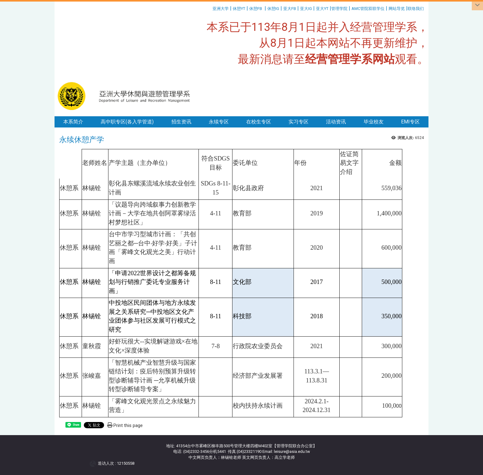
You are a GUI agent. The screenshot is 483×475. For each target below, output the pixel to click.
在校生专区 (258, 122)
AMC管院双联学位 (368, 8)
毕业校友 (374, 122)
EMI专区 (410, 122)
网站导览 (397, 8)
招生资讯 (181, 122)
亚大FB (289, 8)
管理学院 (339, 8)
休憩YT (239, 8)
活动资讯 (336, 122)
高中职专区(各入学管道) (127, 122)
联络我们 (416, 8)
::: (210, 7)
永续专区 (219, 122)
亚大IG (306, 8)
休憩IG (273, 8)
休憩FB (255, 8)
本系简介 (73, 122)
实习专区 (298, 122)
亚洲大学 (221, 8)
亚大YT (322, 8)
